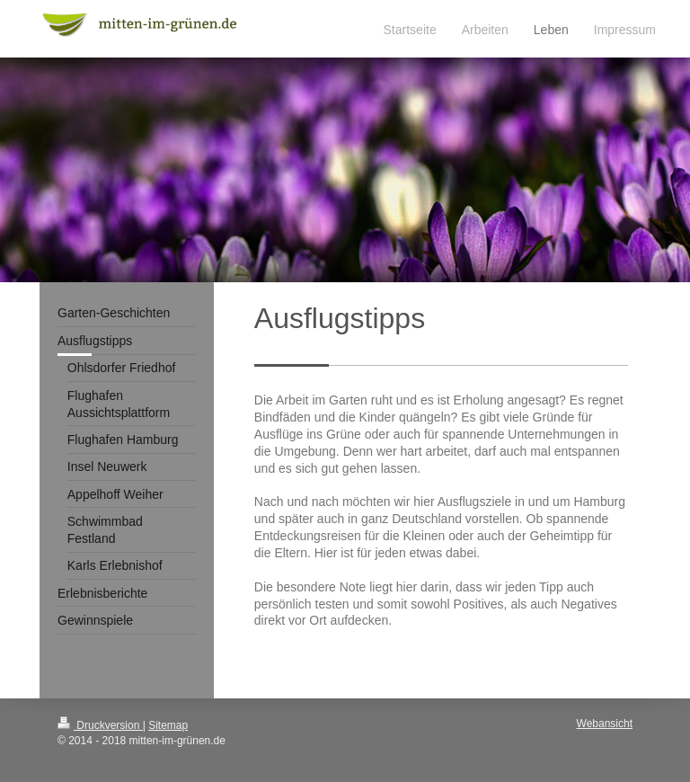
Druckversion (100, 725)
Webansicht (604, 723)
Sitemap (168, 725)
